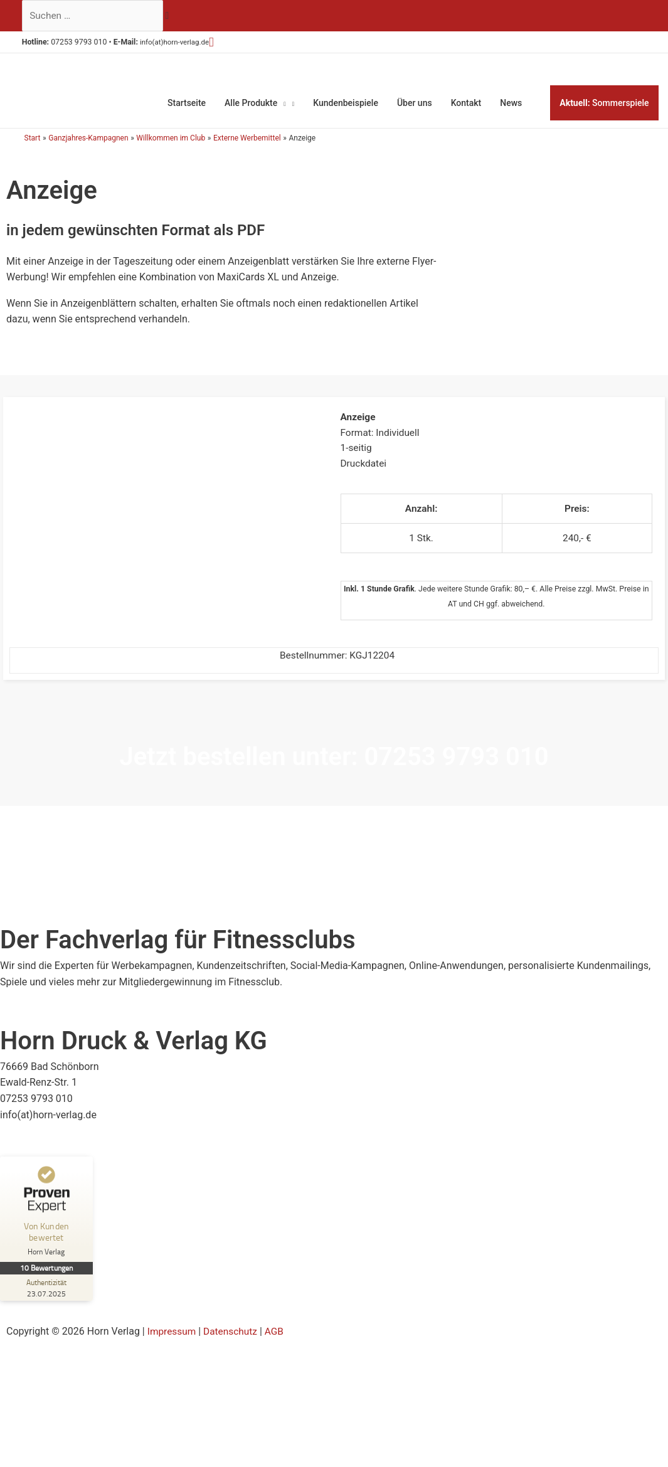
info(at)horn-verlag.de (183, 43)
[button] (225, 43)
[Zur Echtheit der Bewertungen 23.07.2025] (47, 1297)
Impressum (172, 1340)
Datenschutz (233, 1340)
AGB (278, 1340)
